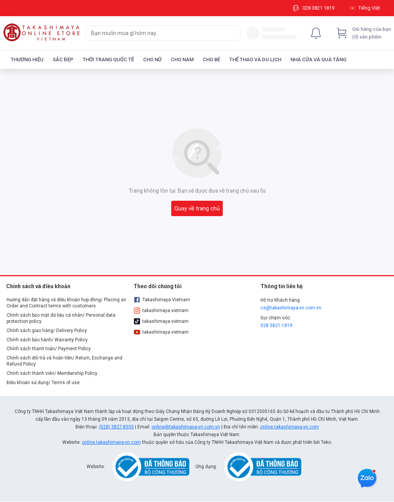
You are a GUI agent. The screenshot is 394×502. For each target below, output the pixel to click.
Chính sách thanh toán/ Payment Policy (49, 348)
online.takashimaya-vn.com (289, 427)
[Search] (233, 33)
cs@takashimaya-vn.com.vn (290, 308)
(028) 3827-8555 (116, 427)
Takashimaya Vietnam (162, 300)
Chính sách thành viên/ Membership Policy (52, 373)
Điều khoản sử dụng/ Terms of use (43, 382)
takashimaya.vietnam (161, 310)
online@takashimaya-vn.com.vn (186, 427)
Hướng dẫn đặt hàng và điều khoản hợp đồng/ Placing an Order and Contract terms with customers (66, 303)
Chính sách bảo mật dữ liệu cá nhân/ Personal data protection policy (61, 318)
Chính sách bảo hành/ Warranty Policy (47, 340)
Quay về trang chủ (197, 208)
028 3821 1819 (276, 325)
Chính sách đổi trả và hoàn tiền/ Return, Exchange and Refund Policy (64, 361)
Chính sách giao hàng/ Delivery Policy (47, 330)
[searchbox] (156, 33)
